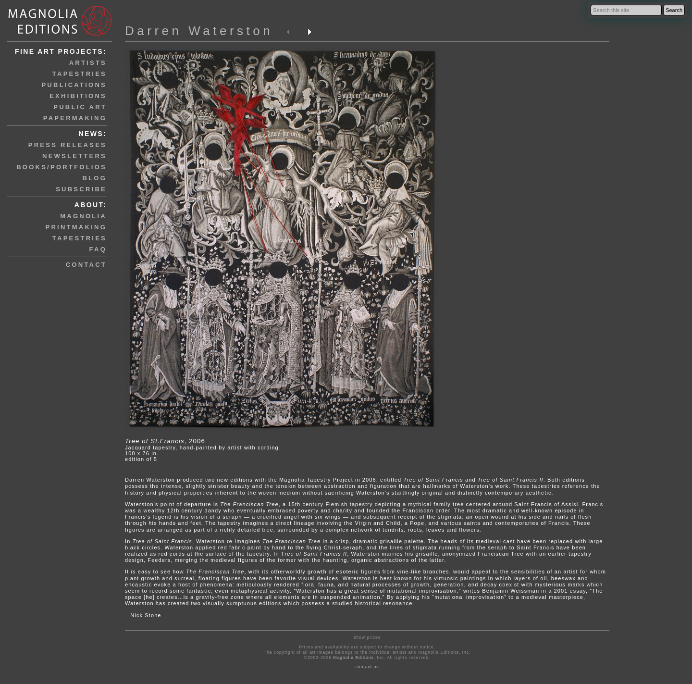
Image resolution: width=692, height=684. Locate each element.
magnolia (83, 216)
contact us (367, 666)
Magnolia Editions (353, 657)
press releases (67, 145)
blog (94, 178)
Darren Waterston (199, 31)
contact (86, 264)
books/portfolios (61, 167)
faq (98, 249)
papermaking (75, 118)
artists (88, 62)
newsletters (74, 156)
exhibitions (78, 95)
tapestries (79, 73)
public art (80, 107)
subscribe (81, 189)
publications (74, 84)
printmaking (76, 227)
